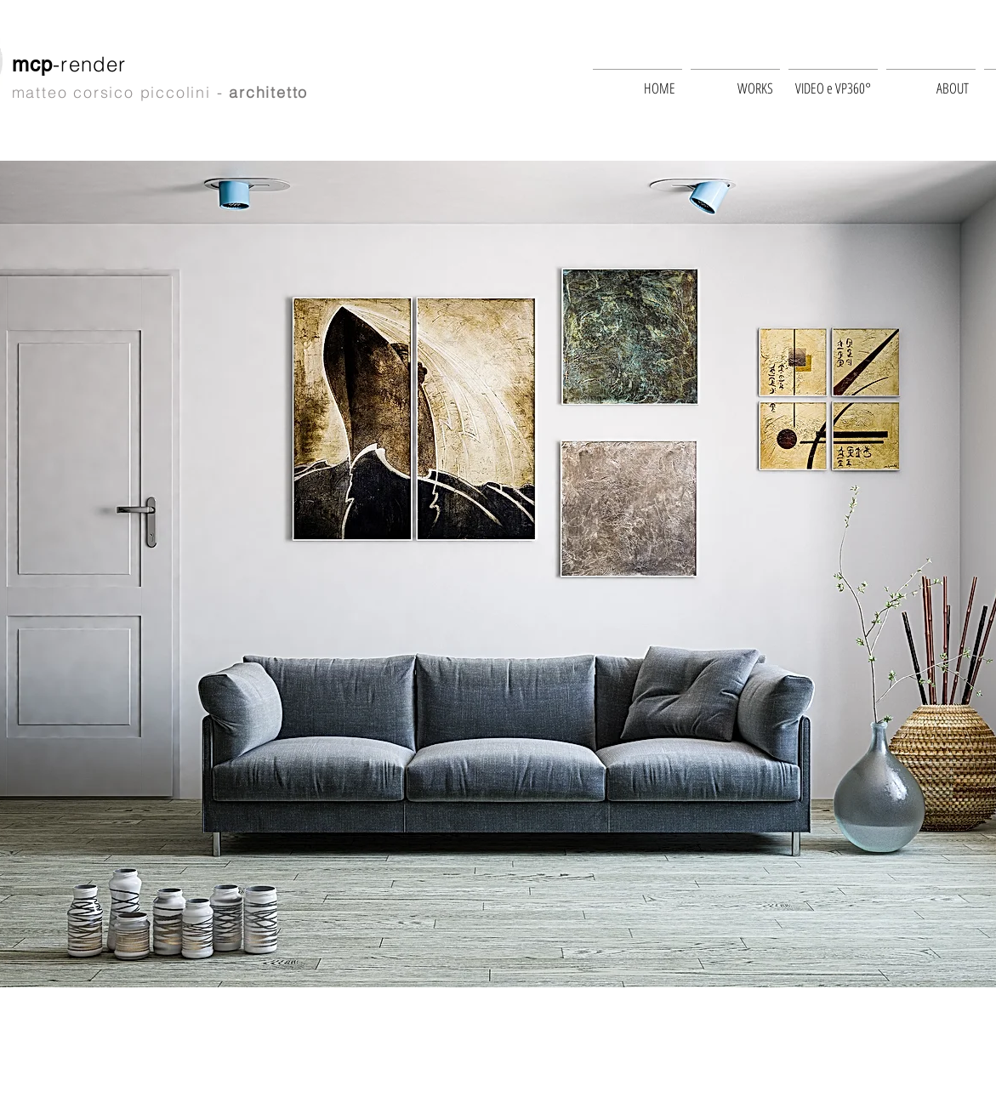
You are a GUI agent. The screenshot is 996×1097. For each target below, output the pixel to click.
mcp (33, 64)
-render (93, 64)
